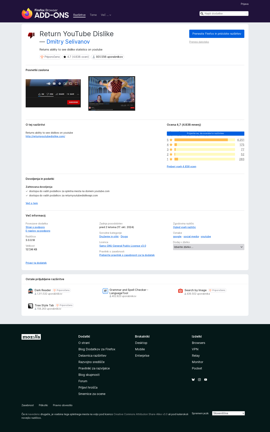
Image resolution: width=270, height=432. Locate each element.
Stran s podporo (35, 227)
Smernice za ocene (91, 394)
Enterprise (142, 355)
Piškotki (43, 405)
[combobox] (224, 13)
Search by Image (196, 290)
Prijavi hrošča (87, 387)
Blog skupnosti (89, 374)
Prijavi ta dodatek (36, 262)
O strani (84, 343)
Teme (93, 15)
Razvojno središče (91, 362)
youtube (206, 236)
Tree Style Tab (44, 305)
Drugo (124, 236)
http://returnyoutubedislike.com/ (45, 136)
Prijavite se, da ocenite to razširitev (205, 133)
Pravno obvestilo (62, 405)
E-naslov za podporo (38, 230)
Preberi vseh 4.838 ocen (181, 166)
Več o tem (32, 203)
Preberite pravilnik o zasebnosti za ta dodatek (127, 255)
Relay (196, 355)
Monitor (197, 362)
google (177, 236)
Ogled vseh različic (184, 227)
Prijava (244, 3)
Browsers (198, 343)
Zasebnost (28, 405)
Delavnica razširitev (92, 355)
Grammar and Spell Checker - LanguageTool (129, 291)
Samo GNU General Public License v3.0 (122, 245)
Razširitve (79, 15)
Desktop (141, 343)
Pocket (197, 368)
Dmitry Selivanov (68, 41)
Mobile (140, 349)
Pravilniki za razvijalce (94, 368)
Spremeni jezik (200, 413)
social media (191, 236)
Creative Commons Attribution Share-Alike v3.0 (141, 414)
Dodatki (84, 336)
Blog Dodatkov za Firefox (96, 349)
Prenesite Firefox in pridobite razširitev (216, 33)
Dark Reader (43, 290)
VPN (195, 349)
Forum (82, 381)
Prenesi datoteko (199, 41)
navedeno (34, 414)
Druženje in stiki (109, 236)
